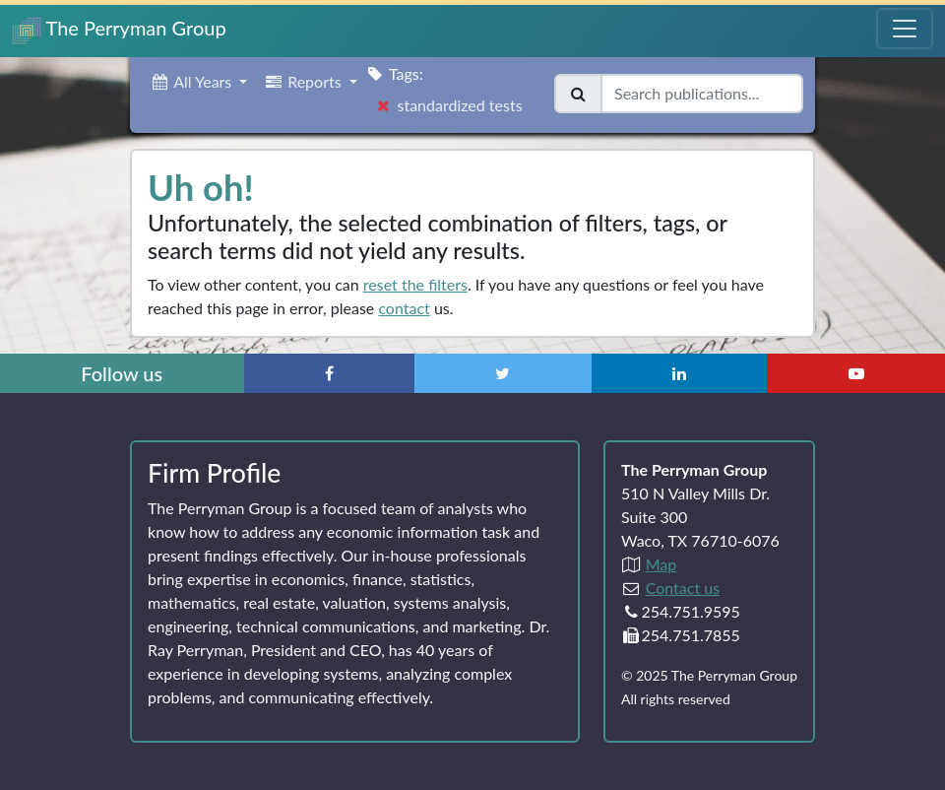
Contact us (683, 587)
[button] (198, 81)
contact (403, 307)
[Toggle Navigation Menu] (904, 28)
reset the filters (415, 284)
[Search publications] (701, 93)
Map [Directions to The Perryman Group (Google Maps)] (661, 564)
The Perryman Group (119, 30)
